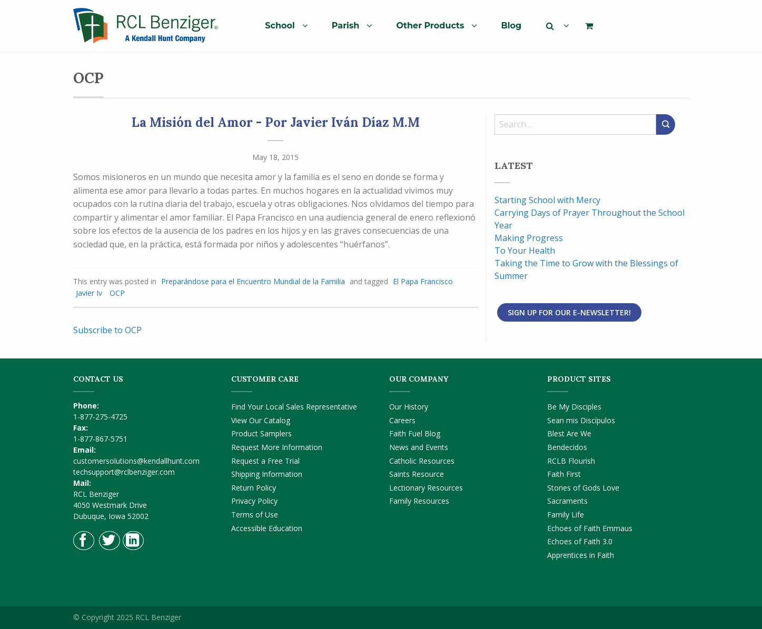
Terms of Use (254, 515)
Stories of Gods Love (583, 488)
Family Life (565, 515)
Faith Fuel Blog (414, 433)
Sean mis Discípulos (581, 420)
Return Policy (253, 488)
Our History (408, 407)
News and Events (418, 447)
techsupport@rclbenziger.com (124, 472)
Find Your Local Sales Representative (294, 407)
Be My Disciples (574, 407)
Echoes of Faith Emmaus (589, 528)
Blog (511, 26)
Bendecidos (567, 447)
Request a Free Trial (265, 461)
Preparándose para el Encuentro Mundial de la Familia (253, 281)
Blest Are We (569, 433)
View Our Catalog (260, 420)
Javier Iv (89, 293)
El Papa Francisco (423, 281)
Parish (346, 26)
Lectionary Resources (426, 488)
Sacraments (567, 501)
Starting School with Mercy (547, 200)
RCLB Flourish (571, 461)
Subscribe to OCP (107, 330)
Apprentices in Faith (580, 555)
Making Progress (528, 238)
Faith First (564, 474)
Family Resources (419, 501)
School (280, 26)
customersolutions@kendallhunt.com (136, 461)
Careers (402, 420)
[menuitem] (282, 25)
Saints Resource (416, 474)
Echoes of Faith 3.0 (579, 541)
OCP (117, 293)
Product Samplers (261, 433)
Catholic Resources (421, 461)
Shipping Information (266, 474)
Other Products (430, 26)
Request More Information (276, 447)
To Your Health (524, 250)
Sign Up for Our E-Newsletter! (569, 312)
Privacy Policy (254, 501)
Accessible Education (266, 528)
